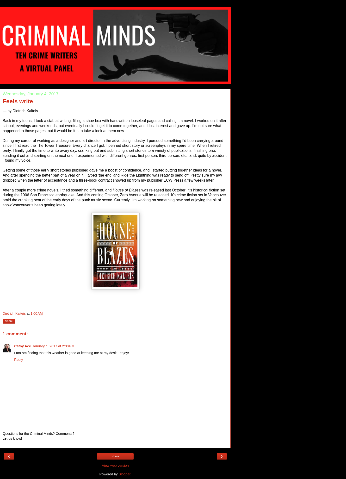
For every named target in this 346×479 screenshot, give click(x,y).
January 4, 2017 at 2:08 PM (53, 346)
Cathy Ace (22, 346)
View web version (115, 465)
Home (115, 456)
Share (9, 321)
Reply (18, 360)
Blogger (124, 474)
